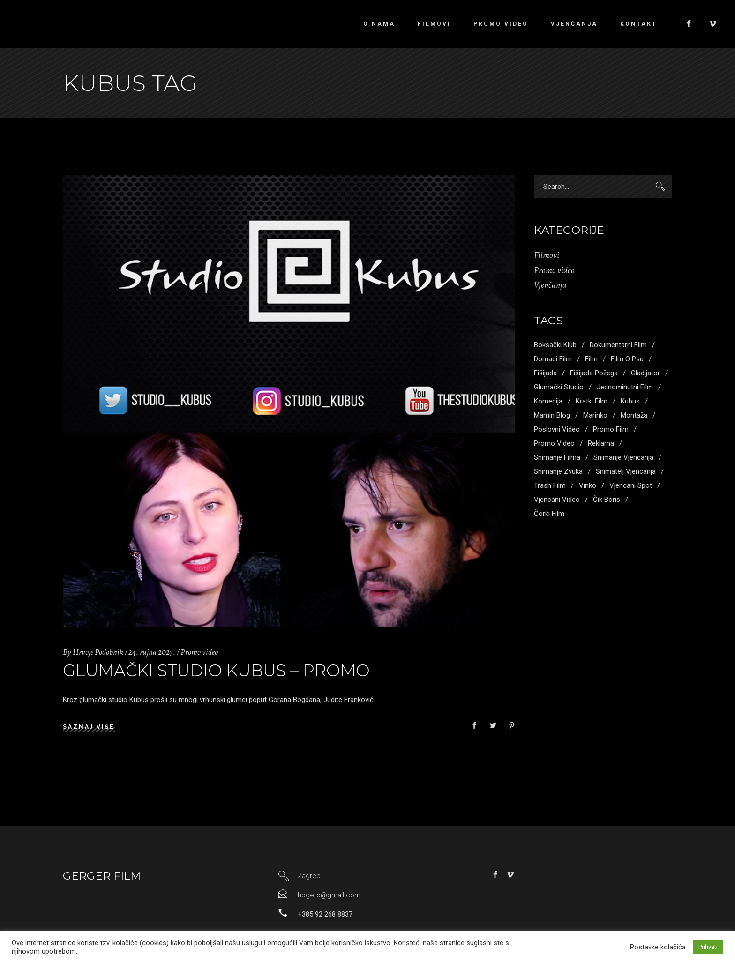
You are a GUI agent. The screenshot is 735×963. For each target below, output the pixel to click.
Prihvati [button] (708, 946)
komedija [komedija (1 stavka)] (548, 401)
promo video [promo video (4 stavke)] (554, 443)
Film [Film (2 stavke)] (591, 359)
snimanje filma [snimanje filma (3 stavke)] (557, 457)
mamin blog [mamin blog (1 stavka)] (552, 415)
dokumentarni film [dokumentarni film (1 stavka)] (618, 345)
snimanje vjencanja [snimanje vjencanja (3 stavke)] (623, 457)
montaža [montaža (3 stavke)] (634, 415)
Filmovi (546, 255)
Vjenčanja (550, 285)
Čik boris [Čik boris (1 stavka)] (606, 499)
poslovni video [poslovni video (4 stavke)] (557, 429)
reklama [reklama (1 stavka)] (601, 443)
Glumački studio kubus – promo (216, 670)
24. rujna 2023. (151, 651)
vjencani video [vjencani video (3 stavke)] (557, 499)
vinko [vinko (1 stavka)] (587, 485)
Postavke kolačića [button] (658, 947)
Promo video (199, 651)
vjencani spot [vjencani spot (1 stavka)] (630, 485)
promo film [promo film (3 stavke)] (611, 429)
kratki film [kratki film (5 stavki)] (592, 401)
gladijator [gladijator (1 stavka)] (645, 373)
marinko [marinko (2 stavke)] (595, 415)
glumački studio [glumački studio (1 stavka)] (559, 387)
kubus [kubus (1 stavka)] (630, 401)
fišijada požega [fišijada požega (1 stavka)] (594, 373)
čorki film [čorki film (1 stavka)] (549, 513)
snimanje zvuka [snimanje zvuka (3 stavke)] (558, 471)
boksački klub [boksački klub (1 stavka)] (555, 345)
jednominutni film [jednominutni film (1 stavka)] (625, 387)
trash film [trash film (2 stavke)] (550, 485)
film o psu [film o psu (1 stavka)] (627, 359)
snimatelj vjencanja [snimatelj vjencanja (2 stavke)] (626, 471)
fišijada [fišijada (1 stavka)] (545, 373)
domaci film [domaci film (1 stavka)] (553, 359)
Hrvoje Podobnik (98, 651)
